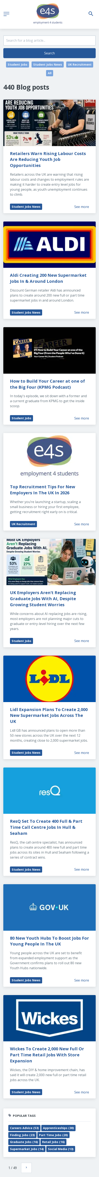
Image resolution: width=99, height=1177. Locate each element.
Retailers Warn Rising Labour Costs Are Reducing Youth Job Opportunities (48, 159)
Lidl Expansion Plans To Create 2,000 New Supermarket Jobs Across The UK (49, 715)
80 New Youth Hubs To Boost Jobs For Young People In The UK (50, 941)
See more (81, 206)
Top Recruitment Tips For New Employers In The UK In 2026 (43, 490)
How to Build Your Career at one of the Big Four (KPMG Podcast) (48, 384)
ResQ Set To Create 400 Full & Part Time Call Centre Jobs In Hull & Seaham (46, 827)
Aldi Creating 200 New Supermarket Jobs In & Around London (49, 278)
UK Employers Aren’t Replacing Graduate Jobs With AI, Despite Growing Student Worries (43, 598)
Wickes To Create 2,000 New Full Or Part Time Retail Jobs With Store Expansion (47, 1055)
